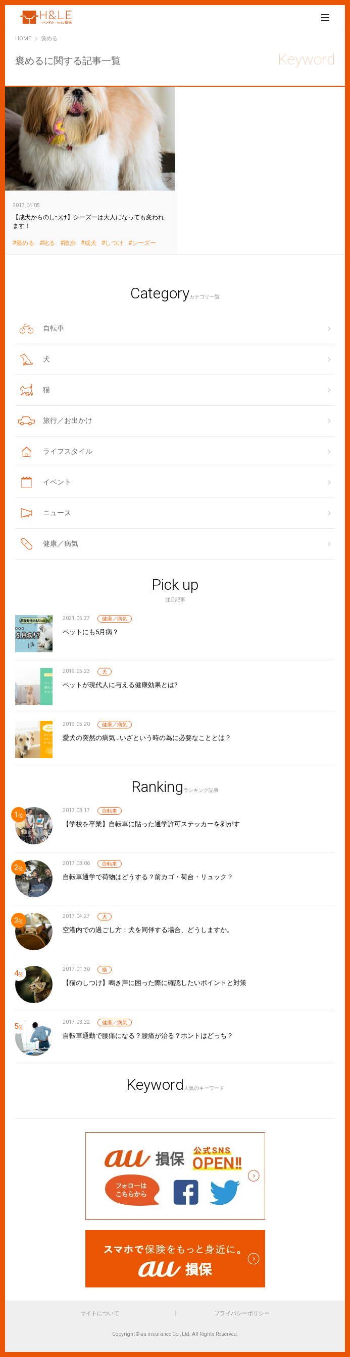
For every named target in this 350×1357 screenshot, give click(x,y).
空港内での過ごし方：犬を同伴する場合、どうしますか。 (148, 930)
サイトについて (99, 1313)
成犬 (90, 243)
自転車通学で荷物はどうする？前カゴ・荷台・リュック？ (148, 877)
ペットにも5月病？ (91, 632)
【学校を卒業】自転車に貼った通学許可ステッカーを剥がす (151, 824)
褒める (25, 243)
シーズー (144, 243)
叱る (49, 243)
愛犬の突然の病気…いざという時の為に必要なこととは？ (147, 738)
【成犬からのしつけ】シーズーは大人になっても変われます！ (90, 170)
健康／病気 (114, 619)
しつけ (114, 243)
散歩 (70, 243)
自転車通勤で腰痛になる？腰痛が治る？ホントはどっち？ (148, 1035)
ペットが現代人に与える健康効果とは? (120, 685)
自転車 (109, 811)
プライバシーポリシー (242, 1313)
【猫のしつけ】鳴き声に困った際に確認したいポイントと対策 (154, 982)
